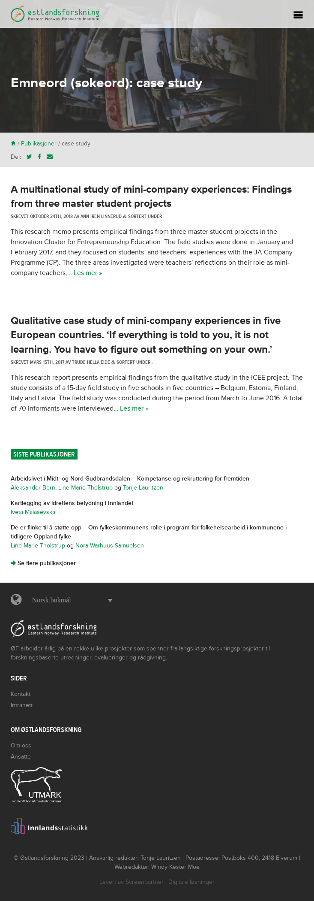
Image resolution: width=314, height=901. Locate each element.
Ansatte (21, 756)
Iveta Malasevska (33, 512)
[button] (70, 600)
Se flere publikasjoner (43, 563)
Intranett (22, 705)
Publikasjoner (39, 143)
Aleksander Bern (33, 487)
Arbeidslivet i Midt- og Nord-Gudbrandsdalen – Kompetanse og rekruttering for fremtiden (130, 478)
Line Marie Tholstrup (85, 487)
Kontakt (20, 694)
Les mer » (88, 273)
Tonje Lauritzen (143, 487)
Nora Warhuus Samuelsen (109, 545)
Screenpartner (145, 882)
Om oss (21, 745)
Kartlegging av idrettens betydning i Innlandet (72, 503)
